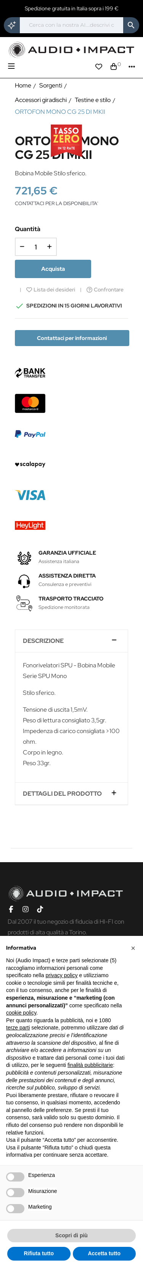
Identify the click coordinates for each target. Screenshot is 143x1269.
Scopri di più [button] (71, 1235)
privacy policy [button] (62, 975)
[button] (133, 948)
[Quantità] (36, 247)
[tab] (71, 641)
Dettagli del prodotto (62, 793)
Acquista (53, 269)
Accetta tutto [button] (104, 1253)
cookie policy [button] (21, 1013)
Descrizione (43, 641)
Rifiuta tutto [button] (39, 1253)
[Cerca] (71, 25)
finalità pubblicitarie (90, 1065)
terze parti (18, 1028)
